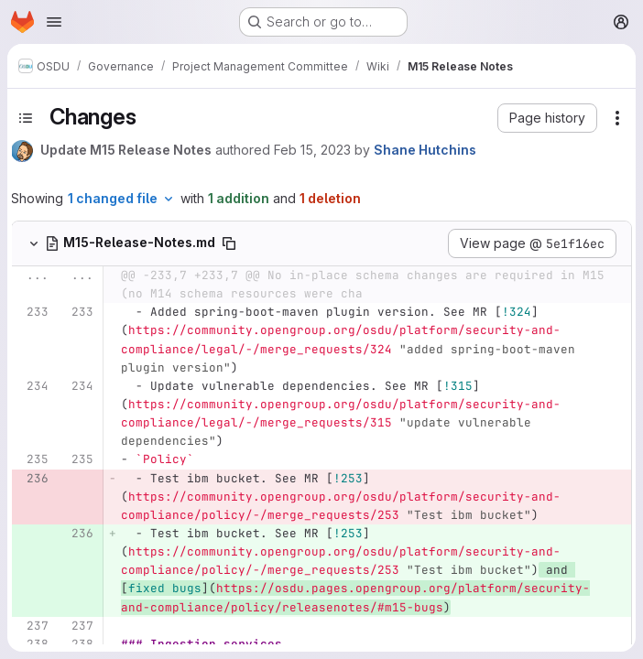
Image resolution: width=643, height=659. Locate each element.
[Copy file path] (229, 243)
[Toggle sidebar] (25, 118)
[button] (547, 118)
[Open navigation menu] (54, 22)
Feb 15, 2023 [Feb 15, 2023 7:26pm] (312, 149)
